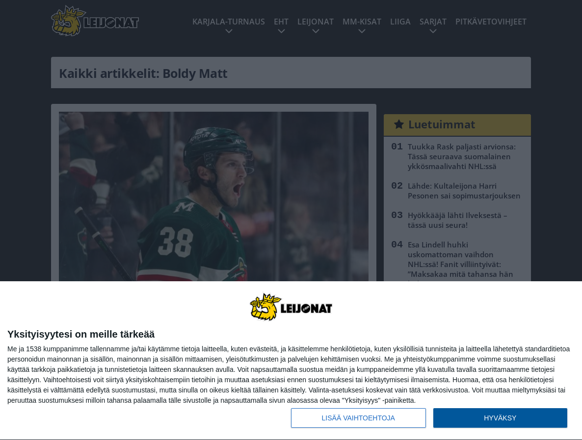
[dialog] (291, 361)
